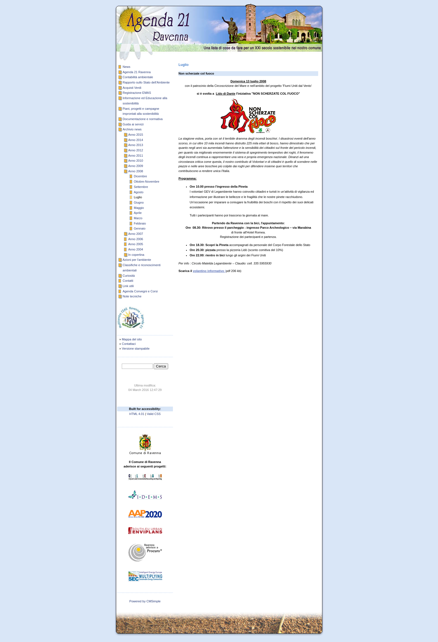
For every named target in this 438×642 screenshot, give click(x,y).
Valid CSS (154, 414)
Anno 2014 (135, 140)
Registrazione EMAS (137, 92)
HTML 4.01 (136, 414)
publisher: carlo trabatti (145, 605)
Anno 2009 (135, 166)
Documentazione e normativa (143, 119)
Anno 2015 (135, 134)
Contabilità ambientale (138, 77)
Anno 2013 (135, 145)
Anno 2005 (135, 244)
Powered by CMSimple (145, 601)
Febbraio (140, 223)
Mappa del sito (132, 339)
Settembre (141, 186)
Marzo (138, 218)
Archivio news (132, 129)
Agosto (138, 192)
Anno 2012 (135, 150)
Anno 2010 (135, 160)
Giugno (139, 202)
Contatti (128, 280)
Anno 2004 (135, 249)
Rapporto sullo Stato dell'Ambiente (146, 82)
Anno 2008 (135, 171)
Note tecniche (132, 296)
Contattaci (129, 343)
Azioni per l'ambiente (137, 259)
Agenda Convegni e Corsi (140, 291)
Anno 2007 (135, 233)
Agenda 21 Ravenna (137, 72)
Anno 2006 (135, 239)
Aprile (138, 212)
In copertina (136, 254)
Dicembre (140, 176)
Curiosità (129, 275)
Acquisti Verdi (132, 87)
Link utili (128, 286)
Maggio (139, 207)
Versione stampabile (135, 348)
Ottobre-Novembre (146, 181)
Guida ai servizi (133, 124)
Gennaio (140, 228)
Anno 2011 (135, 155)
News (126, 66)
